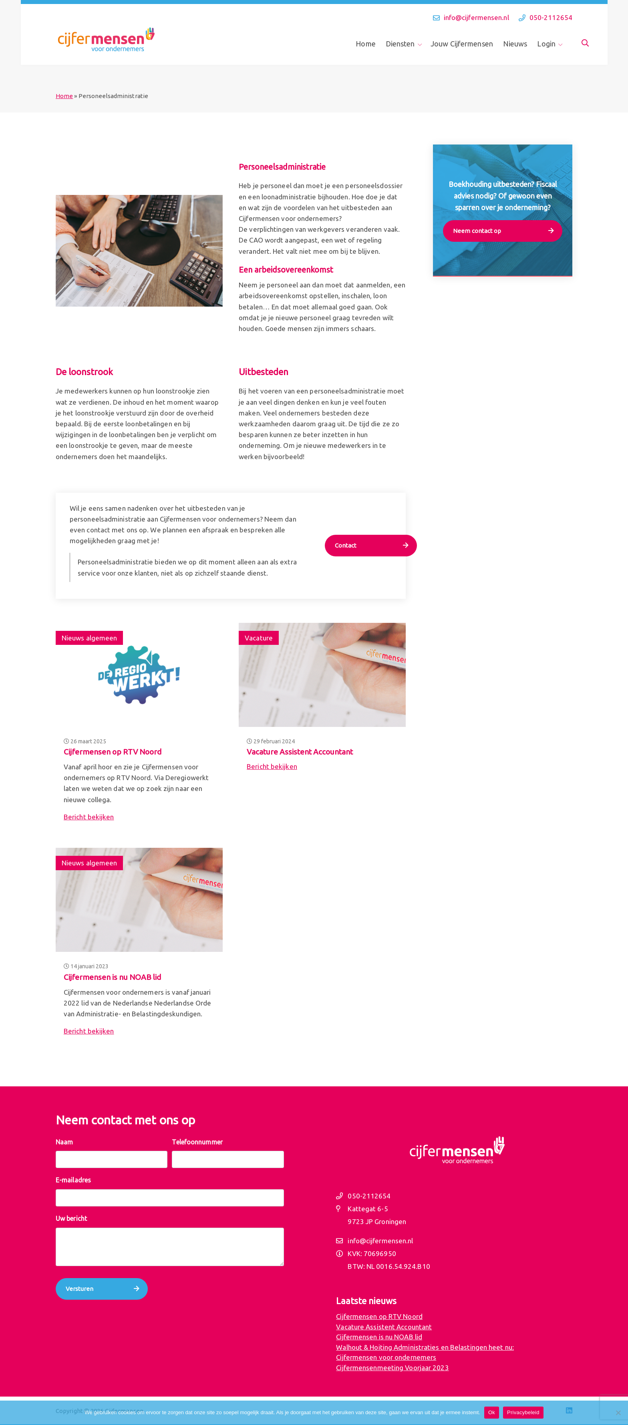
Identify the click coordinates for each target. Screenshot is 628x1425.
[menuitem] (368, 43)
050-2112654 (550, 17)
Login (546, 44)
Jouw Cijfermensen (462, 44)
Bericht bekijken (89, 817)
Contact (346, 545)
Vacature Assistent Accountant (300, 751)
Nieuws (515, 44)
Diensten (400, 44)
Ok (491, 1412)
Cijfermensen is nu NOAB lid (112, 977)
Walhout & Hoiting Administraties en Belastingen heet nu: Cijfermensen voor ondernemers (425, 1352)
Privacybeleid (523, 1412)
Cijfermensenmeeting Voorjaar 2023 (392, 1367)
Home (365, 44)
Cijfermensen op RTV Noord (112, 751)
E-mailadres (73, 1180)
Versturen (79, 1288)
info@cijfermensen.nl (476, 17)
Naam (64, 1142)
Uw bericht (71, 1218)
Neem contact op (477, 230)
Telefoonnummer (197, 1142)
